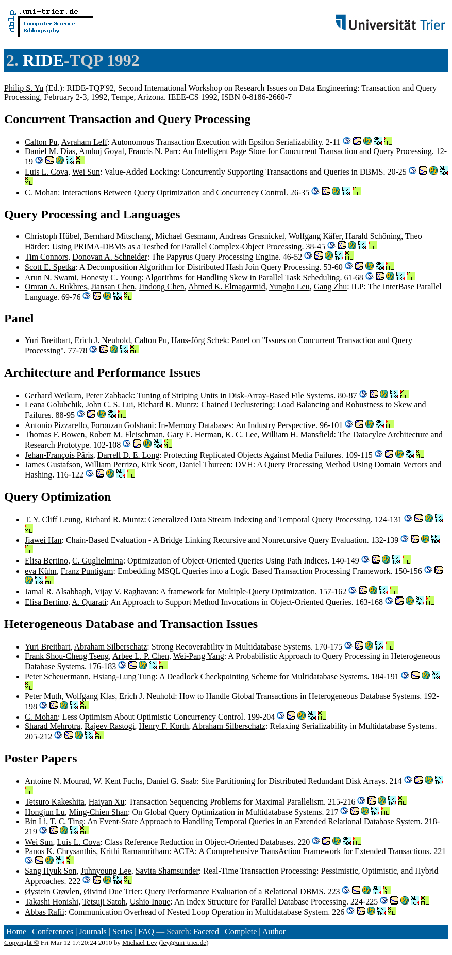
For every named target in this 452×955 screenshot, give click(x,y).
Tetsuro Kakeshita (55, 801)
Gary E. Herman (194, 434)
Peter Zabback (109, 395)
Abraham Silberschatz (110, 646)
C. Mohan (41, 192)
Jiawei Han (43, 540)
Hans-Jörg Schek (199, 340)
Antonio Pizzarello (56, 425)
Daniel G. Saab (171, 781)
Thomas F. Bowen (55, 434)
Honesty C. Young (111, 277)
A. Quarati (89, 602)
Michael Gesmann (185, 236)
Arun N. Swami (51, 277)
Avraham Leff (84, 142)
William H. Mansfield (297, 434)
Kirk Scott (158, 464)
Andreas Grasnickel (251, 236)
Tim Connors (46, 256)
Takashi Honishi (51, 901)
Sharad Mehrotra (52, 726)
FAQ (146, 931)
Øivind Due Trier (111, 891)
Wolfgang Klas (90, 696)
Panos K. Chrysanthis (60, 851)
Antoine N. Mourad (57, 781)
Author (274, 931)
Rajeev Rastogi (110, 726)
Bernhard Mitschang (117, 236)
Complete (241, 931)
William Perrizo (111, 464)
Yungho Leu (289, 286)
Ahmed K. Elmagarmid (226, 286)
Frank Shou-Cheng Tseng (67, 656)
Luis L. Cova (46, 171)
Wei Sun (86, 171)
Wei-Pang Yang (198, 656)
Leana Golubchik (53, 404)
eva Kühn (41, 571)
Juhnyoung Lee (105, 870)
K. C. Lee (241, 434)
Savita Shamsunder (167, 870)
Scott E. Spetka (50, 267)
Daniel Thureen (205, 464)
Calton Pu (41, 142)
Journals (92, 931)
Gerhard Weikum (53, 395)
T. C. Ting (66, 821)
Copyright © (21, 942)
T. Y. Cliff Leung (52, 519)
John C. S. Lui (109, 404)
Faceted (206, 931)
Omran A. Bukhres (56, 286)
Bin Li (35, 821)
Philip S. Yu (23, 87)
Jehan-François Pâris (59, 455)
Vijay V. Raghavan (125, 591)
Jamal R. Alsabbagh (58, 591)
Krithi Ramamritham (134, 851)
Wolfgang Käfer (315, 236)
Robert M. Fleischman (126, 434)
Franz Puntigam (87, 571)
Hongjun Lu (45, 812)
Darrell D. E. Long (128, 455)
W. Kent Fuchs (117, 781)
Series (122, 931)
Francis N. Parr (153, 151)
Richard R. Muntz (167, 404)
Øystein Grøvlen (52, 891)
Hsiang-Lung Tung (124, 676)
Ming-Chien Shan (98, 812)
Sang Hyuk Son (50, 870)
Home (16, 931)
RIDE (43, 60)
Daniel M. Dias (50, 151)
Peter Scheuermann (57, 676)
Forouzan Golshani (122, 425)
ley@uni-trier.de (183, 942)
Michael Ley (139, 942)
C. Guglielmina (97, 560)
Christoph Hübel (52, 236)
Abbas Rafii (44, 912)
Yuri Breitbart (47, 340)
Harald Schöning (373, 236)
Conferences (52, 931)
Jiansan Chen (113, 286)
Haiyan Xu (107, 801)
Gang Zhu (330, 286)
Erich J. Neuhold (102, 340)
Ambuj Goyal (101, 151)
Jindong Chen (161, 286)
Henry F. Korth (164, 726)
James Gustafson (52, 464)
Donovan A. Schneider (109, 256)
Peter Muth (43, 696)
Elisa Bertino (46, 560)
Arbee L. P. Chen (140, 656)
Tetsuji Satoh (104, 901)
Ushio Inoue (150, 901)
